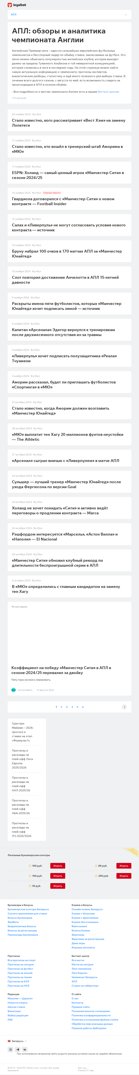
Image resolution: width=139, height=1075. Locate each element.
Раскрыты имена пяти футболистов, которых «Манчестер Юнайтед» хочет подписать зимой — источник (66, 306)
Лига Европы (79, 973)
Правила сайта (81, 1007)
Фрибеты (13, 922)
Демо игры (78, 943)
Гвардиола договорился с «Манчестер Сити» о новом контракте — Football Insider (63, 202)
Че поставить (20, 607)
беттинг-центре (108, 92)
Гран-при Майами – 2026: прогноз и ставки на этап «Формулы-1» (22, 732)
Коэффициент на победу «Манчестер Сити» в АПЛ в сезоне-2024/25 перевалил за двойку (62, 671)
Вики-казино (79, 926)
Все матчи (78, 960)
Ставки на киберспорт (85, 986)
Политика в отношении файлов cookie (95, 1020)
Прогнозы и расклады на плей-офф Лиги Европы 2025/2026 (22, 759)
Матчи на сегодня (82, 965)
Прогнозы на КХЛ (18, 982)
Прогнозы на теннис (20, 977)
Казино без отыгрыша (85, 922)
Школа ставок (16, 1007)
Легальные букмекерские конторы (29, 855)
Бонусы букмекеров (20, 918)
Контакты (77, 1003)
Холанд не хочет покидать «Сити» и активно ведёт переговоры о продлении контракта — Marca (60, 511)
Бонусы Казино (81, 931)
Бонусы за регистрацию (22, 931)
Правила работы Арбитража (89, 1028)
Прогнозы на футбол (20, 969)
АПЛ (74, 982)
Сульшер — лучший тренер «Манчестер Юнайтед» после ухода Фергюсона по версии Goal (66, 485)
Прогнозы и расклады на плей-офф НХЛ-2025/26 (21, 784)
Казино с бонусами (83, 914)
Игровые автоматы (83, 948)
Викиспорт (14, 1011)
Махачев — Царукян (20, 999)
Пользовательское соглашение (91, 1011)
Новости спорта (18, 1003)
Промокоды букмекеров (23, 935)
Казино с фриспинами (85, 918)
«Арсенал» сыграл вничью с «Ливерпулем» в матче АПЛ (65, 461)
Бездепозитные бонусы (22, 926)
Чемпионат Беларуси (84, 977)
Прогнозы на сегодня (21, 965)
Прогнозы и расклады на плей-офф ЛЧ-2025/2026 (21, 830)
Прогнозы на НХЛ (18, 986)
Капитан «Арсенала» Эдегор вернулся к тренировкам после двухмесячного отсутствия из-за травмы (63, 333)
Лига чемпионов (81, 969)
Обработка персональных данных (92, 1024)
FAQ (10, 1020)
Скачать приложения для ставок (27, 914)
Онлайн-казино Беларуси (87, 909)
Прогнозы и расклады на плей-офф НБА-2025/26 (21, 807)
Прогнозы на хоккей (20, 973)
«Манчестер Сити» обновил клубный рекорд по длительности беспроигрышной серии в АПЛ (57, 563)
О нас (75, 999)
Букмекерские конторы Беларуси (28, 909)
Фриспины (78, 935)
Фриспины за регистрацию (88, 939)
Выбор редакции (18, 1016)
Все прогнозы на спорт (22, 960)
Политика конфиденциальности (91, 1016)
